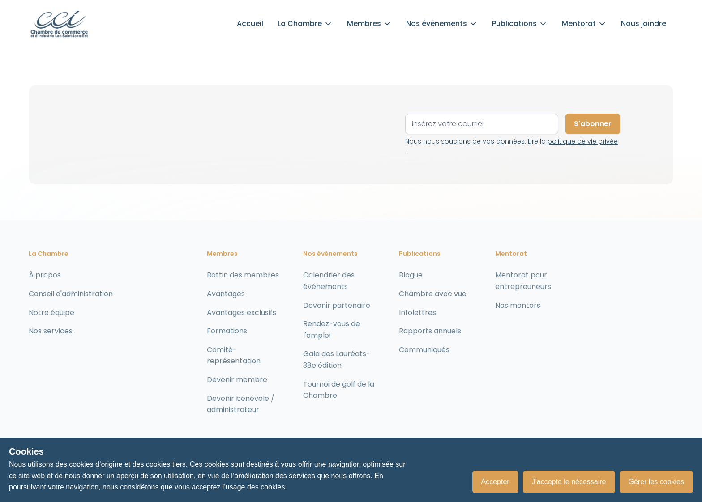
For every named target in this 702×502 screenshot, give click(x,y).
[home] (59, 23)
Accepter (495, 481)
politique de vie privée (583, 141)
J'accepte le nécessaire (569, 481)
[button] (305, 23)
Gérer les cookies (657, 481)
